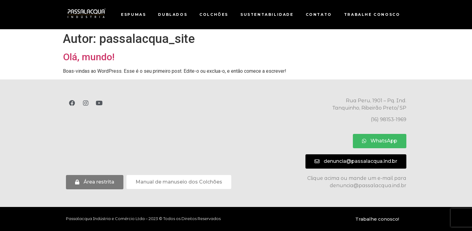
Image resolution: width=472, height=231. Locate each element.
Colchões (213, 14)
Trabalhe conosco (372, 14)
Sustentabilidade (267, 14)
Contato (319, 14)
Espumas (133, 14)
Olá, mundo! (89, 57)
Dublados (172, 14)
